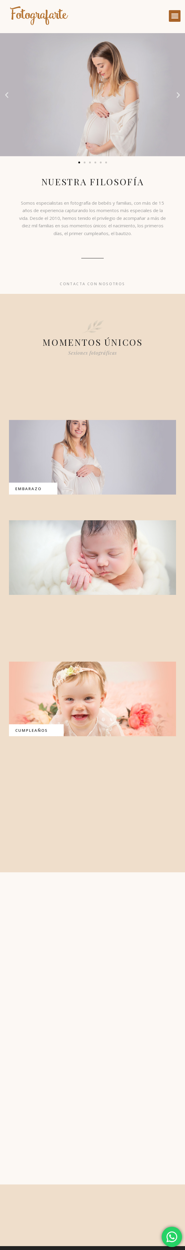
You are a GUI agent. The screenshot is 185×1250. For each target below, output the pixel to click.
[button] (175, 16)
